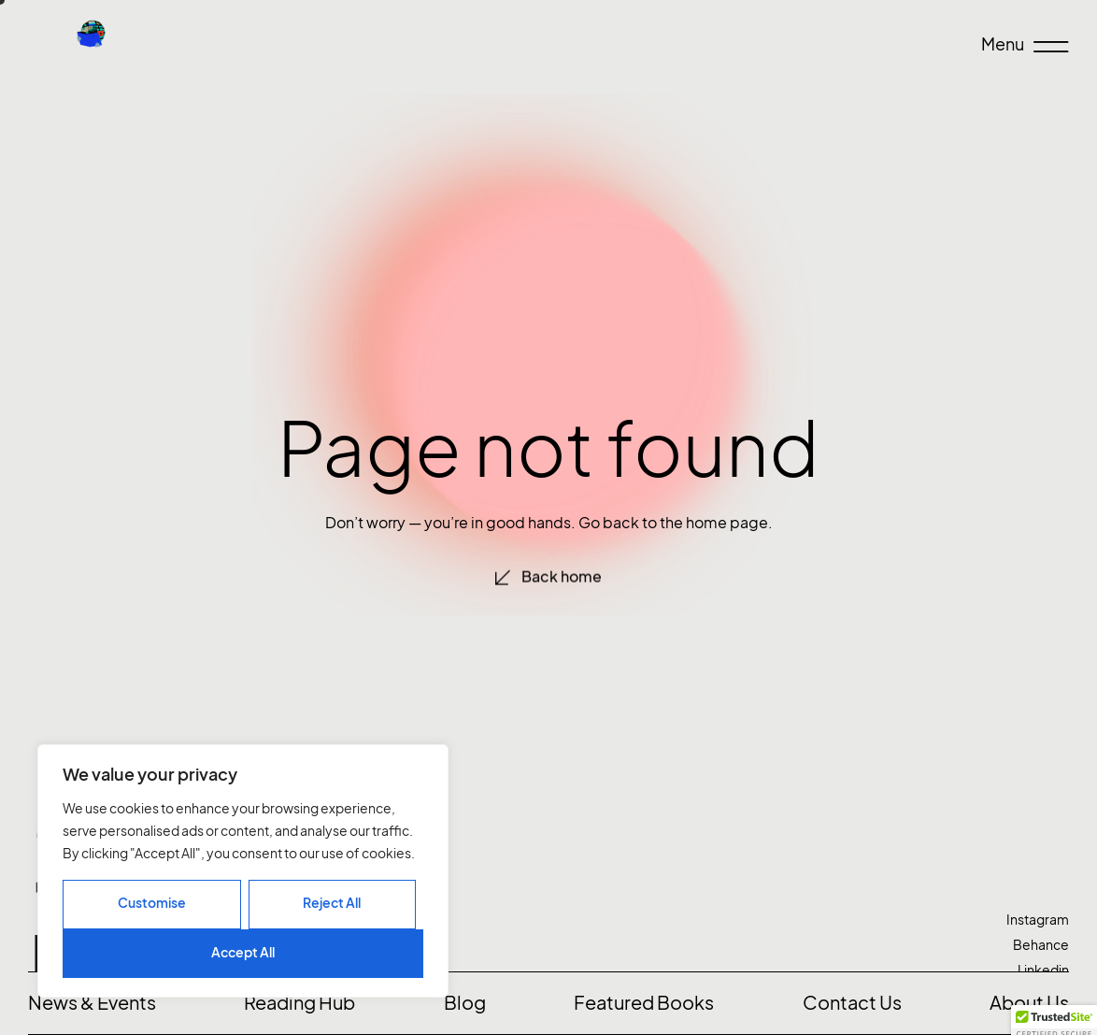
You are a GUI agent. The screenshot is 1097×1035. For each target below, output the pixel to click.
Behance (1041, 945)
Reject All (332, 903)
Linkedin (1043, 970)
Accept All (243, 952)
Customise (152, 903)
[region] (243, 871)
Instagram (1037, 919)
